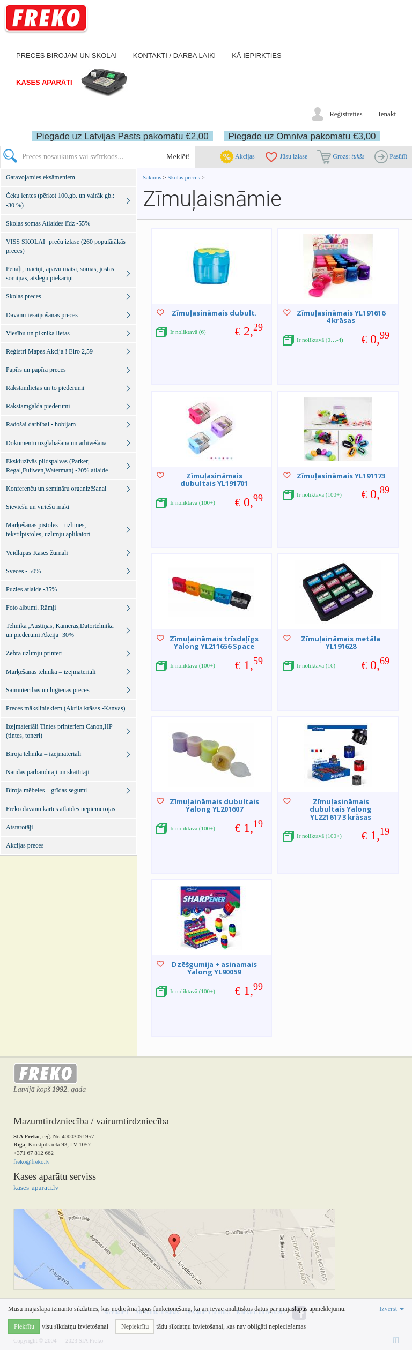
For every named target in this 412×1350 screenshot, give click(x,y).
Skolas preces (185, 177)
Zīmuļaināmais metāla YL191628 (340, 642)
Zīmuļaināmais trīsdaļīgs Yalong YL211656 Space (214, 642)
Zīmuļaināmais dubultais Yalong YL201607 (214, 805)
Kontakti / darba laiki (174, 55)
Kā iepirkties (256, 55)
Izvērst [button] (391, 1308)
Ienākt (387, 114)
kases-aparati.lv (35, 1187)
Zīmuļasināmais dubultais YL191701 (214, 479)
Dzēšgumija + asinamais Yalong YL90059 (214, 968)
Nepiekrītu (135, 1326)
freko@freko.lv (31, 1161)
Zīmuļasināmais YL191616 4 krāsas (341, 316)
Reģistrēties (345, 114)
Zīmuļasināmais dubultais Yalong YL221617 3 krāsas (341, 809)
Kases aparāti (44, 82)
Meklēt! (178, 157)
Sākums (152, 177)
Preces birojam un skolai (66, 55)
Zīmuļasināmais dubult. (214, 313)
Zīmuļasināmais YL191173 (341, 476)
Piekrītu (24, 1326)
